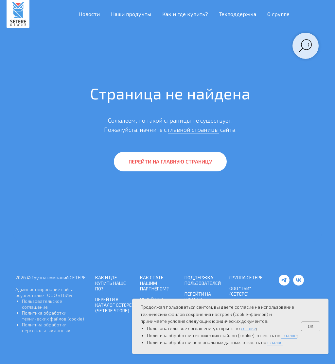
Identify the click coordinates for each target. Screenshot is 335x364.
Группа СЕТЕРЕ (246, 277)
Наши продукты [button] (131, 14)
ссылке (248, 328)
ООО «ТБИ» (59, 295)
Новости (89, 14)
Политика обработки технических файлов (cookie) (53, 315)
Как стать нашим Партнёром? (154, 283)
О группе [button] (278, 14)
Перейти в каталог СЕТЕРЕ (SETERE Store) (113, 305)
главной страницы (193, 129)
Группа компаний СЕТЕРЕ (59, 277)
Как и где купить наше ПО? (110, 283)
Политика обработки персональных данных (46, 327)
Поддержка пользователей (203, 280)
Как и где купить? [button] (185, 14)
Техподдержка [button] (237, 14)
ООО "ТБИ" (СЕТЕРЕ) (240, 291)
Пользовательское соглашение (42, 304)
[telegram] (284, 283)
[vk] (298, 283)
